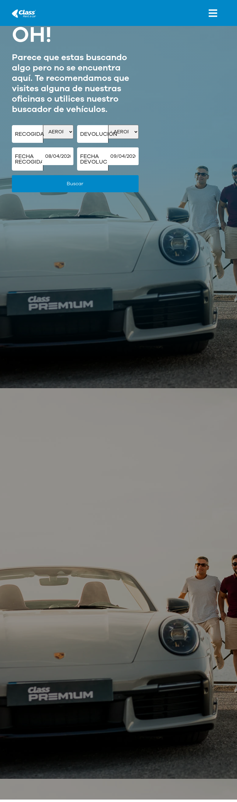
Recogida (29, 134)
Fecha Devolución (94, 159)
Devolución (94, 134)
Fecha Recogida (29, 159)
